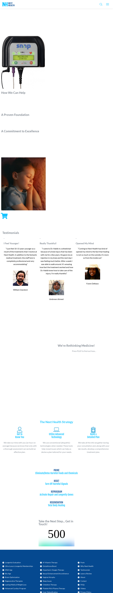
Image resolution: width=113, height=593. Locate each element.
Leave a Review (86, 574)
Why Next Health (86, 566)
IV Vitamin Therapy (50, 562)
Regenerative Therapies (14, 581)
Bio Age (8, 574)
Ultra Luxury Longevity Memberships (19, 566)
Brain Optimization (12, 577)
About (82, 577)
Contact (83, 581)
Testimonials (85, 570)
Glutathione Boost (49, 566)
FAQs (82, 585)
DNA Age (8, 570)
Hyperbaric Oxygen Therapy (53, 570)
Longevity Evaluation (13, 562)
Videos (83, 588)
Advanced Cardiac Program (15, 588)
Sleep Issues (47, 581)
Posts (82, 562)
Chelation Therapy (50, 585)
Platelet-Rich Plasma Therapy (54, 588)
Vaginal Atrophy (49, 577)
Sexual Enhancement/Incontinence (56, 574)
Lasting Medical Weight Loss (15, 585)
